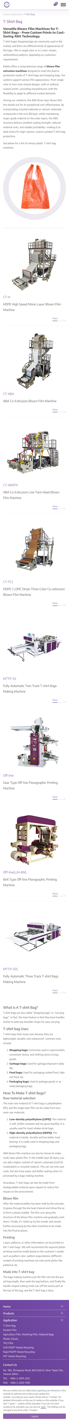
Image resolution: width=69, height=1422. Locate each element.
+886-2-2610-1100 (20, 1382)
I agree (34, 1416)
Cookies (53, 1397)
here (43, 1406)
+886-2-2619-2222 (20, 1378)
